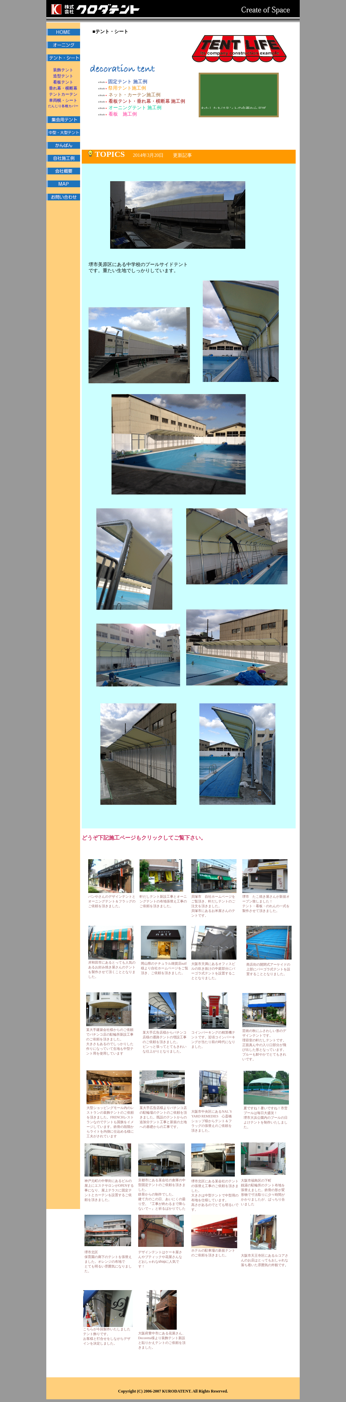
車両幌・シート (63, 100)
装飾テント (63, 70)
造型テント (63, 76)
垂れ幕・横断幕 (63, 88)
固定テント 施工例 (122, 81)
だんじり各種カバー (63, 106)
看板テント (63, 82)
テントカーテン (63, 94)
